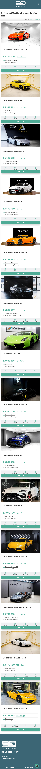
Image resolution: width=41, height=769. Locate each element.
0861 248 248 (5, 756)
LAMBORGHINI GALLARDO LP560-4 (15, 658)
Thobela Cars (9, 719)
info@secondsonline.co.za (8, 758)
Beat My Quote (28, 767)
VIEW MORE (20, 628)
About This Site (9, 767)
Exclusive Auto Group (11, 617)
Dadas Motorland (10, 668)
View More (20, 678)
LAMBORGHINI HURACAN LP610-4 (15, 708)
